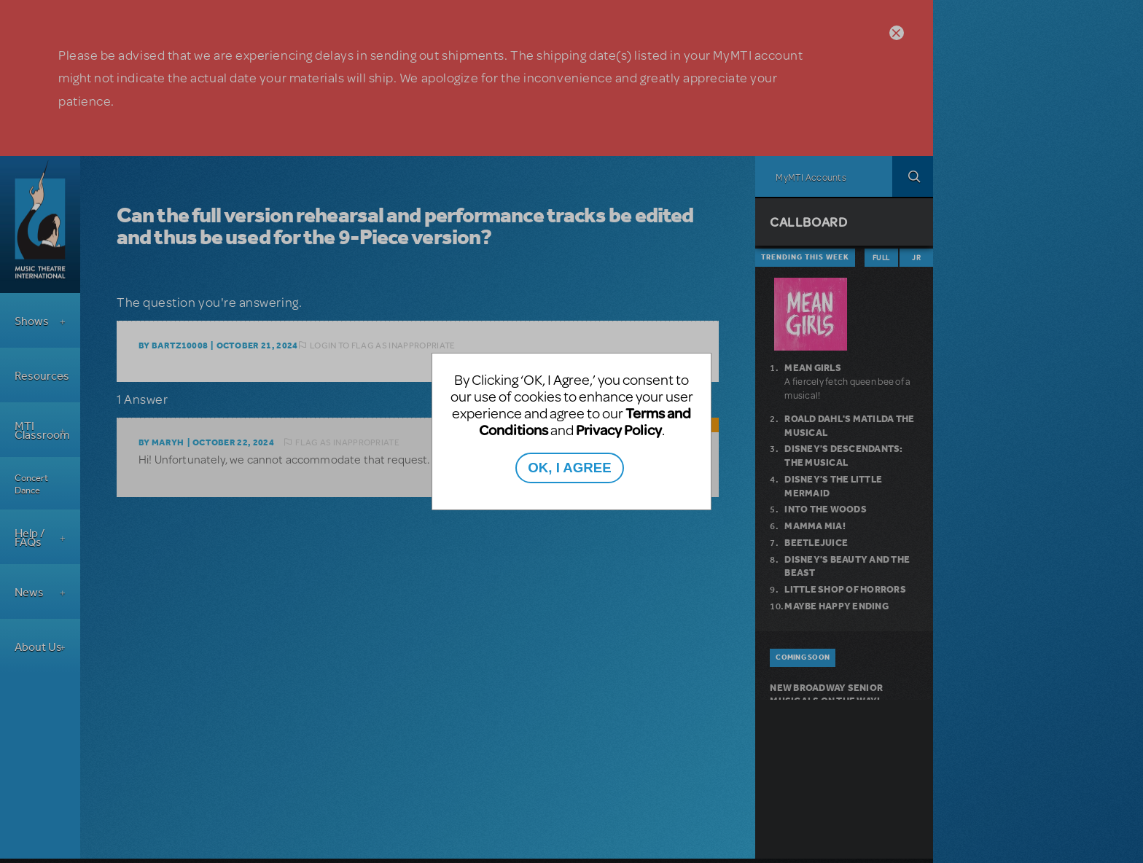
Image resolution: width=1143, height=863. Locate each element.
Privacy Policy (619, 429)
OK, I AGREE (569, 467)
